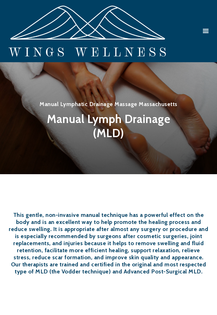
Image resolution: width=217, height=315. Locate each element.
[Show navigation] (204, 31)
